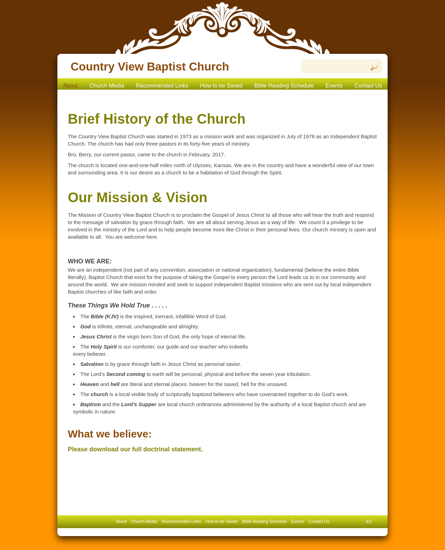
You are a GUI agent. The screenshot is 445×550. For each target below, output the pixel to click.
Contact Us (368, 86)
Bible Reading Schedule (284, 86)
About (70, 86)
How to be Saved (221, 86)
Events (334, 86)
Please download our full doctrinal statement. (135, 449)
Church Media (106, 86)
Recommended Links (162, 86)
